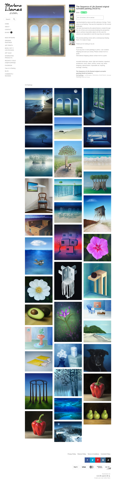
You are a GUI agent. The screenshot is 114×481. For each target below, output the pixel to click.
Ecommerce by (106, 473)
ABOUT (7, 26)
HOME (7, 24)
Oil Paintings (79, 75)
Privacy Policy (72, 454)
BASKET (7, 32)
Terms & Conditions (93, 454)
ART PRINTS (9, 45)
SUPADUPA (103, 476)
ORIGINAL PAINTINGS (99, 75)
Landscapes (88, 75)
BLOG (7, 71)
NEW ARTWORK (10, 38)
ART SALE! (8, 53)
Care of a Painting (10, 68)
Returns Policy (82, 454)
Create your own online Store (102, 478)
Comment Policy (105, 454)
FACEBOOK (8, 65)
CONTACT (8, 29)
